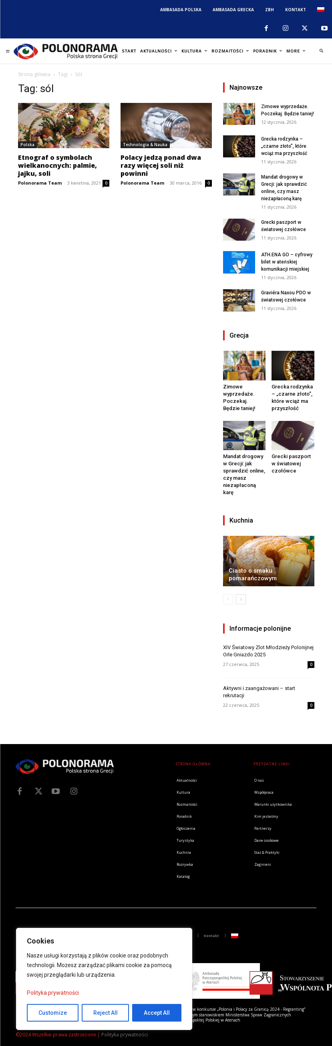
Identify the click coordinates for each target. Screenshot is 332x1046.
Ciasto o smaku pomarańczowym (253, 574)
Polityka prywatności (53, 993)
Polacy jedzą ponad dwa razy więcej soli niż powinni (161, 165)
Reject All (105, 1013)
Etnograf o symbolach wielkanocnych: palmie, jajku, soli (57, 165)
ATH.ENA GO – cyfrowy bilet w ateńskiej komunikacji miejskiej (286, 262)
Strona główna (34, 74)
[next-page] (241, 599)
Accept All (157, 1013)
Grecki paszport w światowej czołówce (291, 463)
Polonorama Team (40, 183)
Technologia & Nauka (145, 144)
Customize (52, 1013)
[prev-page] (228, 599)
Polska (27, 144)
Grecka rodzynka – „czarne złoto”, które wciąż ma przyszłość (284, 146)
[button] (321, 51)
